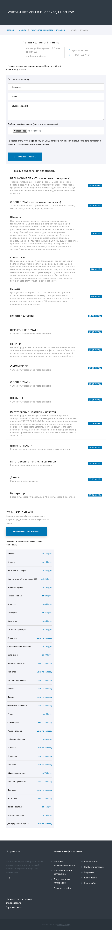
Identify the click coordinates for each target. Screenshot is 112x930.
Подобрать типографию (26, 531)
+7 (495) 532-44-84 (81, 55)
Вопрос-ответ (91, 861)
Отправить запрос (25, 156)
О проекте (89, 872)
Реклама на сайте (62, 888)
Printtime (53, 42)
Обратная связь (14, 907)
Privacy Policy (63, 924)
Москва (22, 30)
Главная (10, 30)
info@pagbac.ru (13, 903)
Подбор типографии (94, 867)
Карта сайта (90, 883)
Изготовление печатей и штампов (48, 30)
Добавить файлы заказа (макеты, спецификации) (33, 124)
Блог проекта (91, 878)
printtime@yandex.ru (36, 56)
